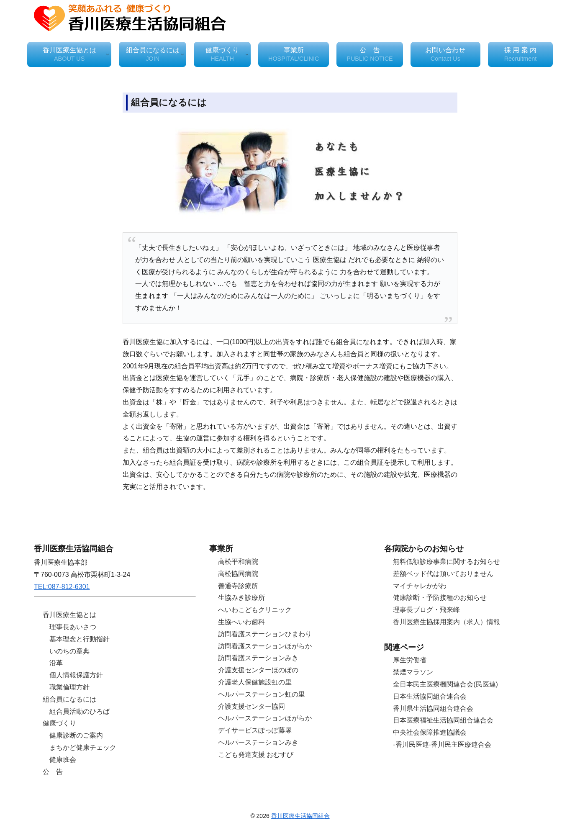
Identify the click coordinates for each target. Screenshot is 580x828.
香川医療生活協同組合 (300, 816)
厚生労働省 (409, 659)
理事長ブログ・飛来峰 (426, 609)
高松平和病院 (238, 561)
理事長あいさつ (72, 626)
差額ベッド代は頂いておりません (443, 573)
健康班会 (62, 759)
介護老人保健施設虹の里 (255, 682)
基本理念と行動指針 (79, 639)
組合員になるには (69, 699)
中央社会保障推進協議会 (430, 732)
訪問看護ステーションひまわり (265, 634)
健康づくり (59, 723)
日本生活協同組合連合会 (430, 696)
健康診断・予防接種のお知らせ (440, 597)
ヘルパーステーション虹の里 (261, 694)
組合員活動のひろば (79, 711)
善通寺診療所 (238, 585)
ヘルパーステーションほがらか (265, 718)
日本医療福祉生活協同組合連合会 (443, 720)
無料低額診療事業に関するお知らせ (446, 561)
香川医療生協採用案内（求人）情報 (446, 621)
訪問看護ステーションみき (258, 657)
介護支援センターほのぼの (258, 670)
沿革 (56, 662)
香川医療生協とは (69, 614)
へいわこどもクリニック (255, 609)
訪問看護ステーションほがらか (265, 646)
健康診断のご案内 (76, 735)
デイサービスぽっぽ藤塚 (255, 730)
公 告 (53, 771)
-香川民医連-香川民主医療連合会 (442, 744)
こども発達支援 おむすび (255, 754)
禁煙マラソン (413, 672)
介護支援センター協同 (251, 706)
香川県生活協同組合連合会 (433, 708)
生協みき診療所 (241, 597)
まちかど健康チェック (82, 747)
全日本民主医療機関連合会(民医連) (445, 684)
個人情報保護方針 (76, 675)
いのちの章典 (69, 651)
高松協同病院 (238, 573)
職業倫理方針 (69, 687)
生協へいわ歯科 (241, 621)
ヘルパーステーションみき (258, 742)
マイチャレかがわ (420, 585)
